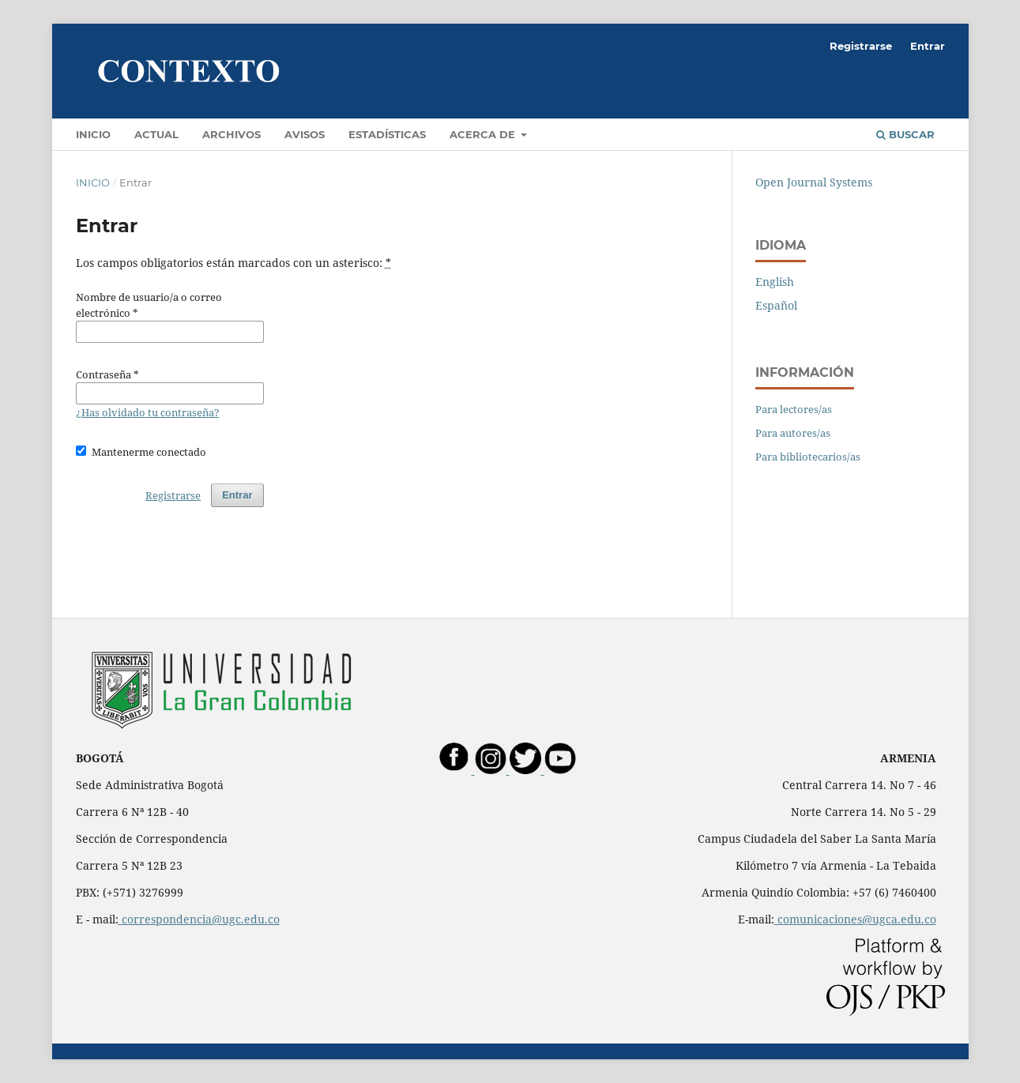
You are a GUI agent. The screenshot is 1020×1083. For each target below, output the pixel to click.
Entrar (927, 45)
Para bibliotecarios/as (807, 456)
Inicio (93, 134)
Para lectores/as (793, 409)
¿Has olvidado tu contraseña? (148, 412)
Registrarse (861, 45)
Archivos (231, 134)
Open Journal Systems (813, 182)
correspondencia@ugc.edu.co (199, 919)
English (774, 281)
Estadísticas (387, 134)
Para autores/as (792, 433)
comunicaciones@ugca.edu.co (855, 919)
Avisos (304, 134)
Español (776, 305)
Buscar (905, 134)
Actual (156, 134)
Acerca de (484, 134)
